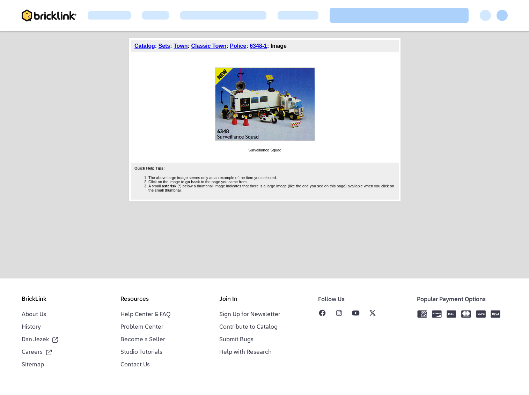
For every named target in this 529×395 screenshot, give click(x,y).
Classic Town (208, 46)
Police (238, 46)
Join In (228, 299)
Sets (164, 46)
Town (181, 46)
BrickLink (34, 299)
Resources (134, 299)
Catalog (144, 46)
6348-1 (258, 46)
